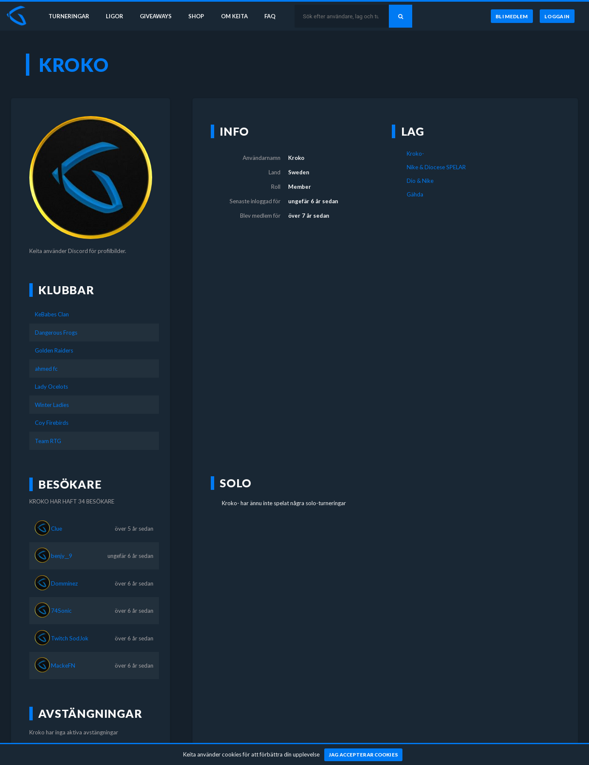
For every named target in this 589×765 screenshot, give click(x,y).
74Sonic (61, 610)
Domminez (64, 583)
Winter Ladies (52, 404)
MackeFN (63, 665)
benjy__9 (61, 555)
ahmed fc (46, 368)
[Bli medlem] (511, 16)
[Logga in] (557, 16)
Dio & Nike (420, 180)
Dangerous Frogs (56, 332)
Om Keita (236, 16)
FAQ (272, 16)
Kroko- (415, 153)
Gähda (415, 194)
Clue (56, 528)
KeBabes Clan (52, 314)
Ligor (115, 16)
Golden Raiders (54, 350)
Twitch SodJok (69, 638)
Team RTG (48, 441)
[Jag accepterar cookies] (363, 754)
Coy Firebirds (51, 422)
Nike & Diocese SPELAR (436, 167)
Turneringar (69, 16)
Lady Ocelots (51, 386)
